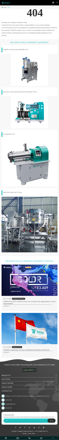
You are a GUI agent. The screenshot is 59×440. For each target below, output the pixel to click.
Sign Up (51, 420)
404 (9, 7)
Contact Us (7, 391)
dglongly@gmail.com (8, 404)
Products (6, 375)
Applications (7, 383)
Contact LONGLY (29, 370)
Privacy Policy (31, 433)
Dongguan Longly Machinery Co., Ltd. (27, 431)
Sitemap (24, 433)
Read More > (6, 306)
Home (4, 7)
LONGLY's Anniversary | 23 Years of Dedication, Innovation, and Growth (26, 350)
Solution (6, 379)
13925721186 (7, 400)
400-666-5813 (7, 408)
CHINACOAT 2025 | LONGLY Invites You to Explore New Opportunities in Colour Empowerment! (29, 302)
